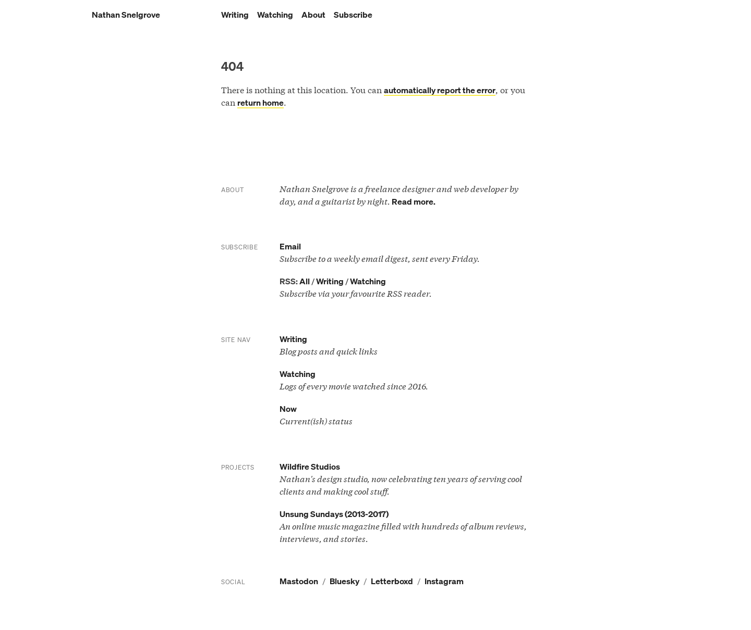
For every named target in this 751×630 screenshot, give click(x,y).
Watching (275, 14)
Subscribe (353, 14)
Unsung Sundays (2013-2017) (334, 514)
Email (290, 246)
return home (260, 102)
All (304, 281)
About (313, 14)
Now (288, 408)
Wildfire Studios (310, 466)
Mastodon (299, 581)
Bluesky (344, 581)
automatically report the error (439, 90)
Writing (235, 14)
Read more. (413, 201)
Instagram (444, 581)
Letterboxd (392, 581)
